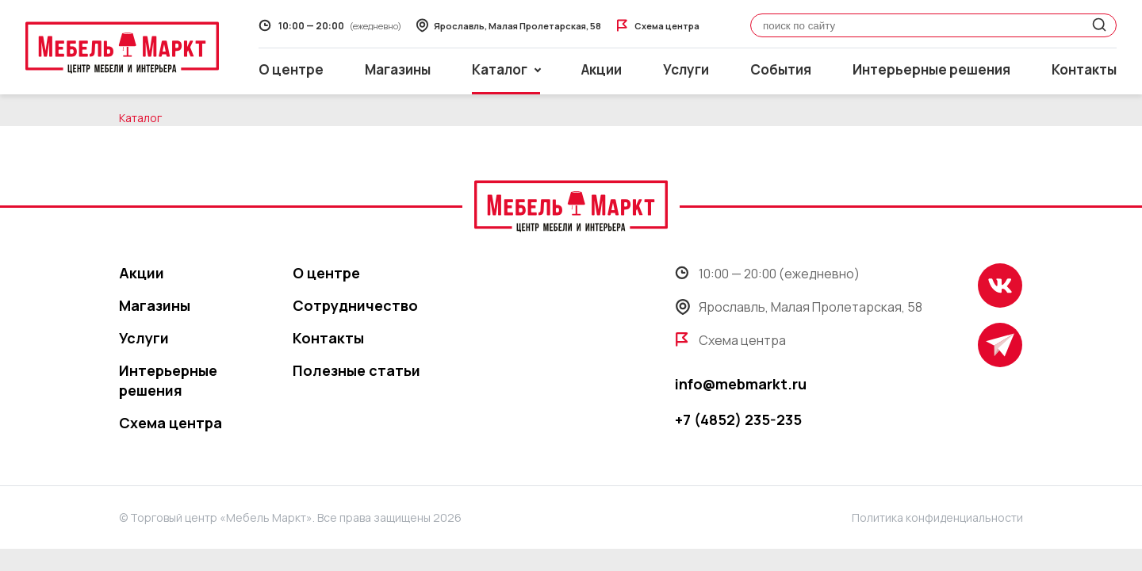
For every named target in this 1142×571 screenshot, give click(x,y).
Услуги (686, 69)
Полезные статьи (356, 370)
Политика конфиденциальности (937, 517)
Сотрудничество (355, 305)
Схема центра (170, 422)
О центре (291, 69)
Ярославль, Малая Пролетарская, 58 (798, 307)
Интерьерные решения (931, 69)
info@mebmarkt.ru (741, 383)
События (780, 69)
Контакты (1084, 69)
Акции (601, 69)
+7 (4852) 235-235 (738, 419)
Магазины (398, 69)
